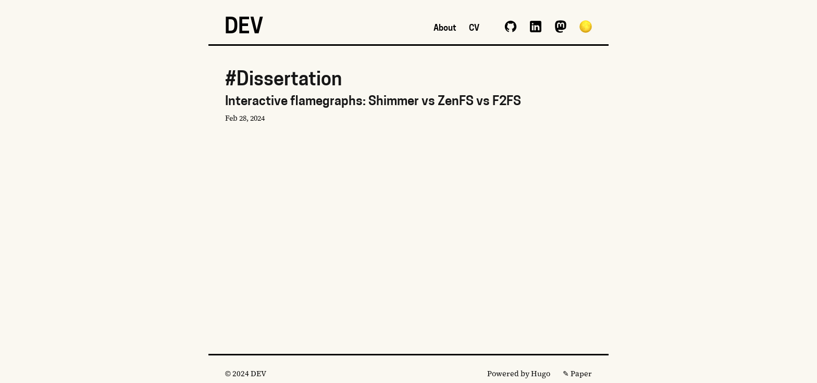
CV (474, 28)
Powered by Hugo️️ (518, 373)
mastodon (560, 26)
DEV (244, 28)
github (510, 26)
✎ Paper (577, 373)
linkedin (535, 26)
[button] (585, 26)
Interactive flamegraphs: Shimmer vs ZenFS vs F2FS (408, 110)
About (445, 28)
